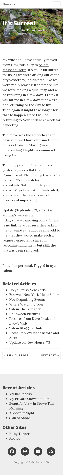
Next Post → (50, 355)
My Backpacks (20, 394)
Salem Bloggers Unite (26, 328)
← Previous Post (16, 355)
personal (25, 265)
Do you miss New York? (28, 290)
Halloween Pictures (24, 314)
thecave (9, 4)
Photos (14, 438)
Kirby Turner (19, 434)
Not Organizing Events (27, 299)
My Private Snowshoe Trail (30, 399)
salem (7, 270)
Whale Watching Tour (26, 304)
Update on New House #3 (29, 342)
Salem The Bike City (25, 309)
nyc (53, 265)
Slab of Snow (19, 418)
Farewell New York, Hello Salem (34, 294)
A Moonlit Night (21, 413)
